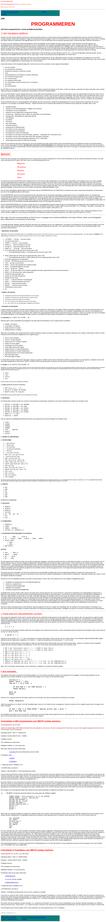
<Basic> (44, 12)
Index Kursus (11, 919)
